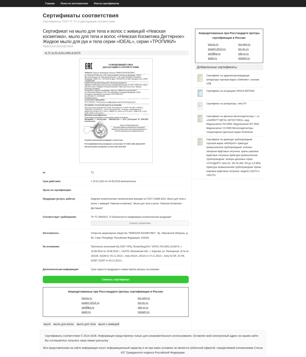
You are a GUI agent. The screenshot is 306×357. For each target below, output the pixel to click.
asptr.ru (86, 312)
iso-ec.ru (143, 302)
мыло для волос (63, 324)
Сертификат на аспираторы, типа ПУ (226, 103)
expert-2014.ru (90, 302)
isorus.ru (87, 298)
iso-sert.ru (144, 298)
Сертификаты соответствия (80, 15)
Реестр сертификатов (106, 3)
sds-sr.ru (143, 307)
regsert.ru (143, 312)
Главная (50, 3)
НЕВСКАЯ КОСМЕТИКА (58, 46)
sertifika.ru (88, 307)
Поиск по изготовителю (74, 3)
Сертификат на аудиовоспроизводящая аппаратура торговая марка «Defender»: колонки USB (232, 79)
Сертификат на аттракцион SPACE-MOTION (230, 91)
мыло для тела (86, 324)
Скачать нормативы (140, 223)
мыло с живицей (108, 324)
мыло (47, 324)
